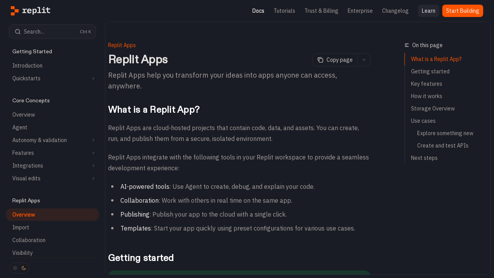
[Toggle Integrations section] (52, 165)
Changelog (395, 10)
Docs (258, 10)
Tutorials (284, 10)
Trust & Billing (321, 10)
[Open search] (52, 32)
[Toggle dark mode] (19, 268)
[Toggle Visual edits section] (52, 178)
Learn (428, 10)
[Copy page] (334, 59)
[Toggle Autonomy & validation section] (52, 140)
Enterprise (360, 10)
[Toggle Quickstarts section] (52, 78)
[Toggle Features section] (52, 153)
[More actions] (363, 59)
